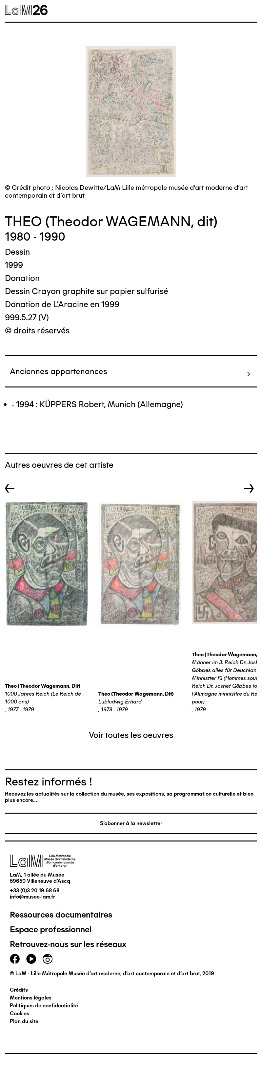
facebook (15, 959)
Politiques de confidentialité (44, 1005)
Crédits (19, 990)
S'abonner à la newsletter (131, 823)
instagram (47, 959)
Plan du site (24, 1021)
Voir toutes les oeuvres (131, 735)
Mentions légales (30, 998)
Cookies (19, 1013)
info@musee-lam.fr (32, 897)
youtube (31, 959)
